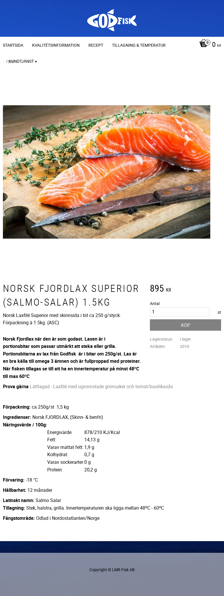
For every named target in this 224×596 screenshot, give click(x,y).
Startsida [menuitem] (13, 45)
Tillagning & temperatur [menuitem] (139, 45)
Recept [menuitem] (95, 45)
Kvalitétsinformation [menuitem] (56, 45)
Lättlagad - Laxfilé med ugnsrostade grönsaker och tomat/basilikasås (101, 386)
